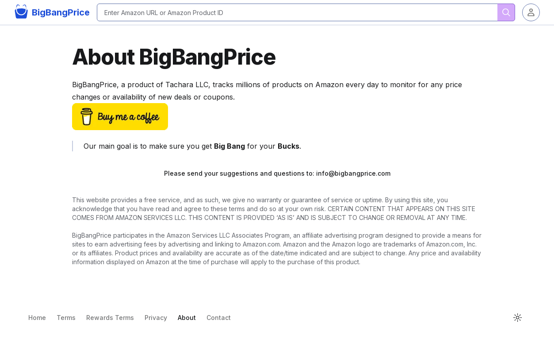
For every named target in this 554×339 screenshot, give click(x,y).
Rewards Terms (110, 317)
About (187, 317)
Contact (218, 317)
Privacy (156, 317)
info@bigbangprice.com (353, 173)
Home (37, 317)
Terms (66, 317)
